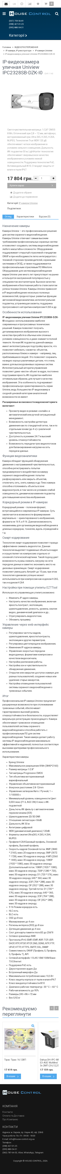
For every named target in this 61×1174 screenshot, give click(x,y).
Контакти (7, 1112)
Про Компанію (10, 1119)
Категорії (16, 35)
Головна (6, 47)
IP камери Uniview (43, 50)
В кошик (13, 1076)
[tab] (8, 217)
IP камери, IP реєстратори (18, 50)
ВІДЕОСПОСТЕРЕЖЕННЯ (26, 47)
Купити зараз (31, 185)
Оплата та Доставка (13, 1115)
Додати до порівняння (24, 197)
